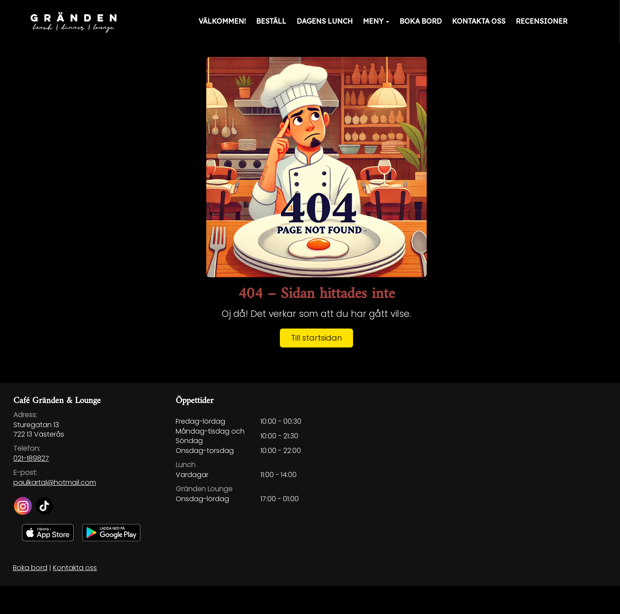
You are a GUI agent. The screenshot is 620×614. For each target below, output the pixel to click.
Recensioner (541, 21)
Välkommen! (222, 21)
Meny (376, 21)
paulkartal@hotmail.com (54, 482)
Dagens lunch (325, 21)
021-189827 (31, 458)
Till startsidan (316, 337)
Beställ (271, 21)
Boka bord (421, 21)
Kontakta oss (478, 21)
